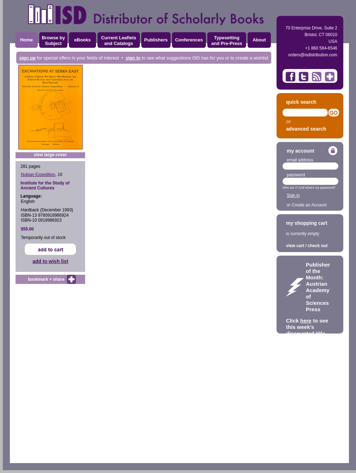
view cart (295, 245)
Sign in (293, 195)
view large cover (50, 154)
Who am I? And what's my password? (309, 187)
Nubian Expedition (38, 174)
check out (317, 245)
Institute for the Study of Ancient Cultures (45, 185)
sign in (133, 58)
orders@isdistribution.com (312, 54)
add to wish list (50, 261)
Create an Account (309, 205)
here (306, 321)
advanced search (306, 129)
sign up (27, 58)
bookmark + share (46, 279)
